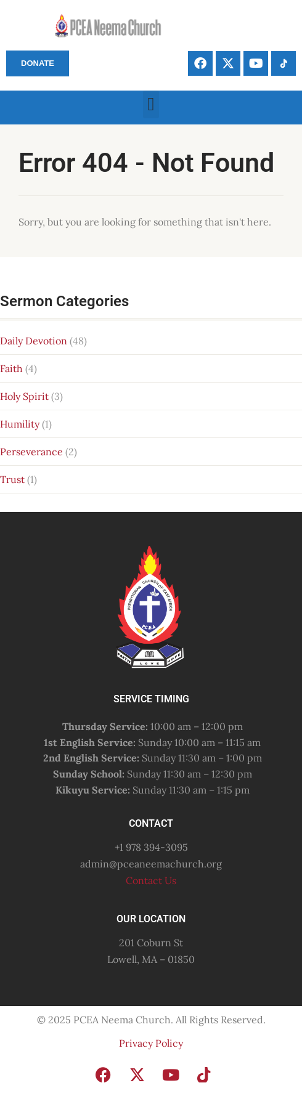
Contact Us (151, 880)
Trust (12, 479)
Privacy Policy (151, 1043)
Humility (19, 424)
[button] (151, 104)
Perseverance (31, 451)
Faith (11, 368)
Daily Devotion (33, 341)
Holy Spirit (24, 396)
